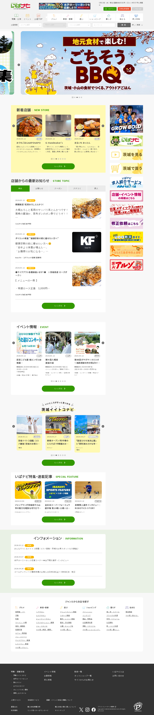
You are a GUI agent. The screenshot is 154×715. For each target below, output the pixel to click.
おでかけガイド (19, 686)
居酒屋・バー (20, 612)
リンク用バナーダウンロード (38, 710)
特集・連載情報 (18, 672)
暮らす (109, 19)
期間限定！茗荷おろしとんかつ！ (29, 204)
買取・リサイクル (89, 626)
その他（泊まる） (132, 615)
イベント (27, 19)
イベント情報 (50, 672)
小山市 (95, 437)
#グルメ (77, 375)
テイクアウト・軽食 (22, 640)
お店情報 (48, 676)
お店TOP (38, 19)
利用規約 (14, 710)
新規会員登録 (124, 9)
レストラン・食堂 (21, 644)
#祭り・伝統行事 (93, 373)
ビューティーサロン (43, 619)
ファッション (87, 612)
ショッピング (95, 19)
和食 (17, 619)
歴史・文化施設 (66, 622)
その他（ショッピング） (91, 629)
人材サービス (16, 700)
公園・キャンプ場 (66, 626)
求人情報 (136, 19)
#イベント (21, 447)
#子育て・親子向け (60, 375)
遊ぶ (81, 19)
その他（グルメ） (21, 647)
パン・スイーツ (21, 637)
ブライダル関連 (112, 615)
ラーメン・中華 (21, 622)
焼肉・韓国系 (20, 626)
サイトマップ (60, 710)
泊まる (122, 19)
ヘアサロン (40, 612)
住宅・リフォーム (112, 619)
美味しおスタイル (19, 693)
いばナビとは (118, 672)
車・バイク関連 (112, 626)
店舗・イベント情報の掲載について (59, 700)
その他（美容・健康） (44, 629)
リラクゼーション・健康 (45, 622)
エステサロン (41, 615)
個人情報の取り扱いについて (65, 707)
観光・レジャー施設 (67, 619)
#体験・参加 (49, 375)
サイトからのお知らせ (84, 680)
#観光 (49, 447)
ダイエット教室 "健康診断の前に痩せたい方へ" (37, 238)
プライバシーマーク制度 (106, 706)
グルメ (54, 19)
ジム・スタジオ (42, 626)
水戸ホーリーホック (20, 679)
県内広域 (37, 437)
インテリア (87, 615)
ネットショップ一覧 (83, 676)
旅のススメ (17, 682)
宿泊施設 (129, 612)
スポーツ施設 (65, 615)
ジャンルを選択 (74, 25)
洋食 (17, 615)
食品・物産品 (87, 619)
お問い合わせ (118, 676)
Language (137, 9)
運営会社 (14, 707)
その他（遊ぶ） (66, 629)
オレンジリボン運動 (20, 689)
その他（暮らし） (112, 629)
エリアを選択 (25, 25)
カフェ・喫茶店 (21, 633)
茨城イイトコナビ (19, 675)
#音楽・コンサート (23, 375)
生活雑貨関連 (87, 622)
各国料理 (18, 629)
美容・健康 (68, 19)
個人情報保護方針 (34, 707)
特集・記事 (16, 19)
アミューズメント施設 (68, 612)
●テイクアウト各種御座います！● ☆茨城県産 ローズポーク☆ (41, 274)
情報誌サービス (33, 700)
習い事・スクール (112, 612)
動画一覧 (78, 672)
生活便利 (109, 622)
